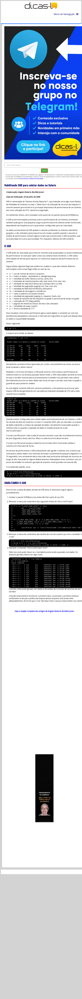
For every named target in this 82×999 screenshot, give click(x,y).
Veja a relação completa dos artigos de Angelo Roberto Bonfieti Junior (44, 611)
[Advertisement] (24, 684)
